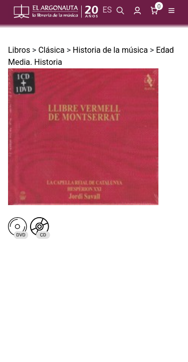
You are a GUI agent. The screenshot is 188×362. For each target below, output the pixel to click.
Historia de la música (110, 50)
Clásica (51, 50)
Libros (19, 50)
